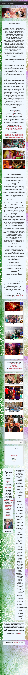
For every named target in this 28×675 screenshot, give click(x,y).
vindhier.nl (14, 455)
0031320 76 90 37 (8, 135)
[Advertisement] (14, 661)
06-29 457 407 (13, 363)
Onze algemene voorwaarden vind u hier (14, 638)
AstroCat (16, 642)
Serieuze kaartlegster (7, 3)
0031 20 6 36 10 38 (19, 135)
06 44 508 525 (18, 126)
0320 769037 (15, 366)
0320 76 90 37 (9, 128)
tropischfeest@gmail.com (10, 500)
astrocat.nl (8, 515)
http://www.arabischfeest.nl (14, 111)
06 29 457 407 (10, 126)
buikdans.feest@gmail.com (15, 129)
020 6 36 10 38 (18, 128)
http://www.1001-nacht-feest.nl (14, 114)
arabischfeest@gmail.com (15, 368)
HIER (19, 633)
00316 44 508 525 (19, 134)
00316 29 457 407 (9, 134)
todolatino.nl (8, 487)
